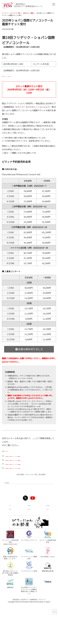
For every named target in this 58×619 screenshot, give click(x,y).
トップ (4, 13)
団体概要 (29, 517)
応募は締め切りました (29, 349)
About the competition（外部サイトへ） (22, 75)
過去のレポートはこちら (14, 450)
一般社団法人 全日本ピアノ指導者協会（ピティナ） (29, 612)
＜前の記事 (20, 486)
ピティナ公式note (40, 438)
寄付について (29, 520)
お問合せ (47, 520)
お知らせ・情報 (28, 13)
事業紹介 (10, 520)
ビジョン (10, 517)
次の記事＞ (42, 486)
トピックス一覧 (14, 13)
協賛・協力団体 (47, 517)
